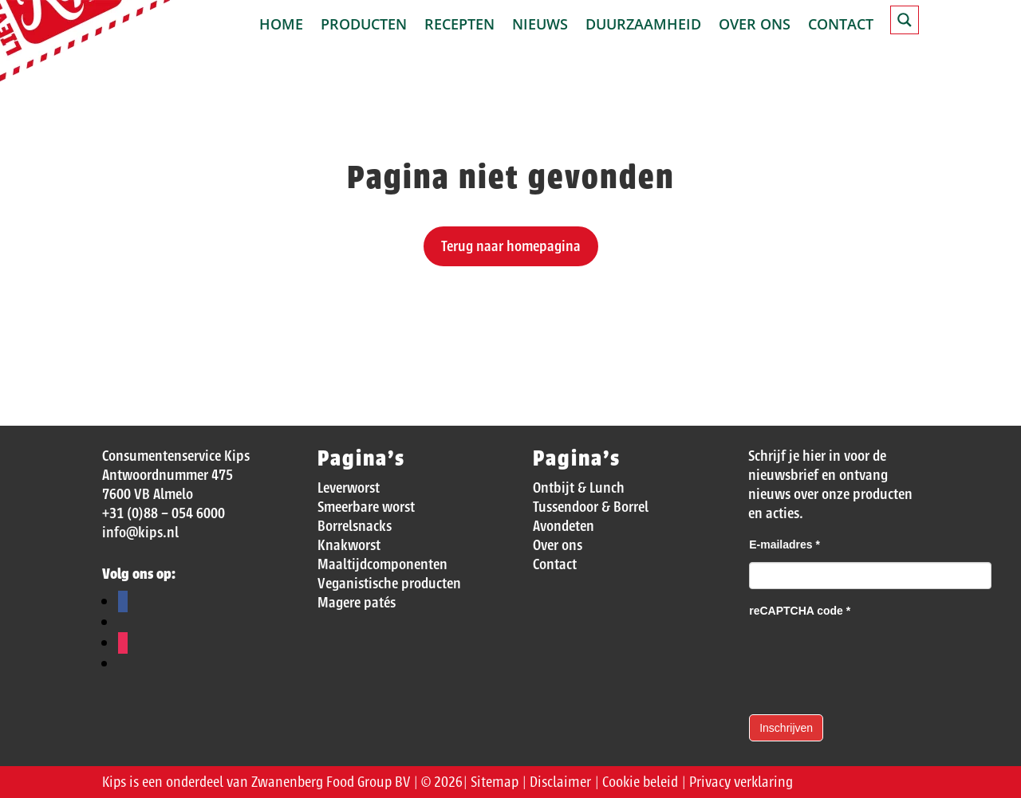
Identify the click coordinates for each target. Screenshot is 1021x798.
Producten (364, 25)
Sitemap (494, 782)
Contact (840, 25)
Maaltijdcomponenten (382, 564)
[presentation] (870, 659)
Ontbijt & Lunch (579, 487)
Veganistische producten (389, 583)
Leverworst (348, 487)
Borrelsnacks (354, 526)
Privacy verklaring (741, 782)
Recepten (459, 25)
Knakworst (348, 545)
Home (281, 25)
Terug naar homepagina (511, 246)
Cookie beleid (640, 782)
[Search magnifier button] (904, 19)
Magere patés (356, 602)
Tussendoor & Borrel (590, 507)
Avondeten (563, 526)
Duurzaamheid (643, 25)
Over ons (754, 25)
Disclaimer (560, 782)
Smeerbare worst (366, 507)
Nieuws (540, 25)
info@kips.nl (140, 532)
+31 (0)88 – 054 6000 (163, 513)
